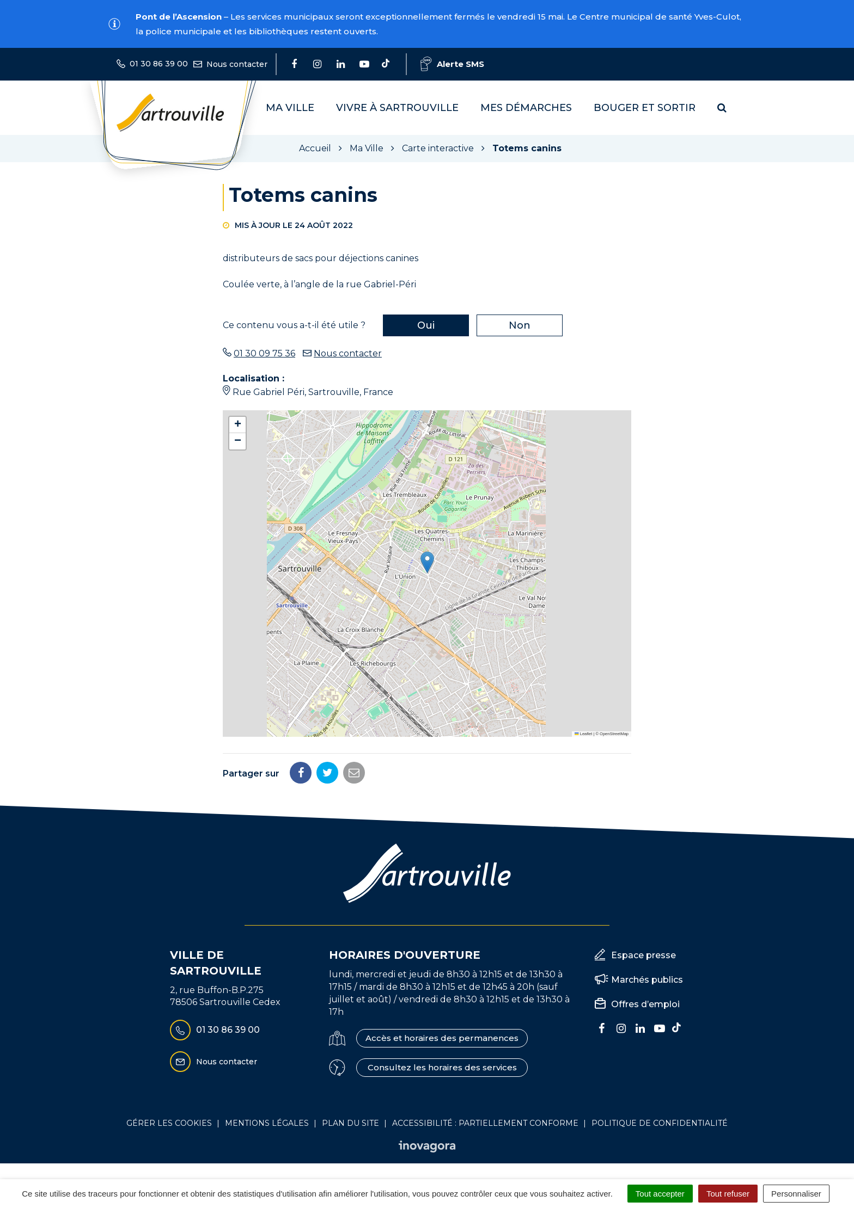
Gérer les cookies (169, 1123)
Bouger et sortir (645, 108)
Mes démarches (526, 108)
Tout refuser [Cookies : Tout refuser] (727, 1193)
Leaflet (583, 733)
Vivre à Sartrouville (397, 108)
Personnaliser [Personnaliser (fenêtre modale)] (796, 1193)
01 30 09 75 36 (264, 353)
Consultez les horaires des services (442, 1067)
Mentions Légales (267, 1123)
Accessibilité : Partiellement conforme (485, 1123)
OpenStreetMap (614, 733)
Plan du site (350, 1123)
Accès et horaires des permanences (441, 1038)
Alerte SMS (452, 64)
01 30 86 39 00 (215, 1030)
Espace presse (643, 955)
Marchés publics (647, 980)
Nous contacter (348, 353)
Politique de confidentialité (659, 1123)
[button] (427, 562)
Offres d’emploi (645, 1004)
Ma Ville (290, 108)
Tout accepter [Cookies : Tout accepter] (660, 1193)
